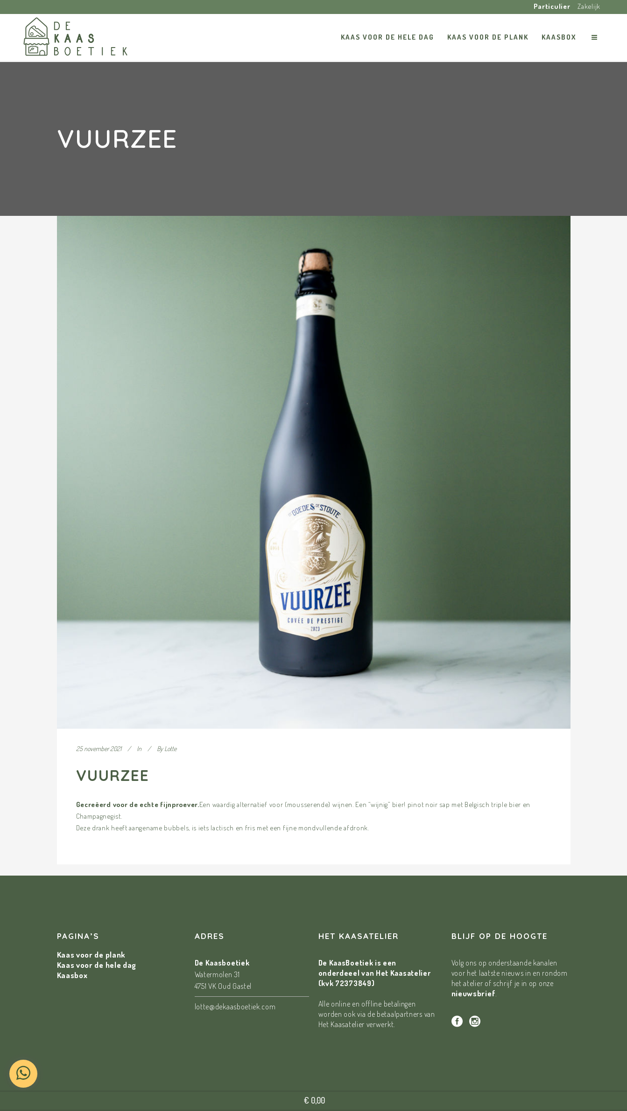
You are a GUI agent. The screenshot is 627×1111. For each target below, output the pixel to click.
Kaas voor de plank (91, 954)
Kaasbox (72, 975)
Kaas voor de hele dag (97, 965)
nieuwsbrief (473, 993)
